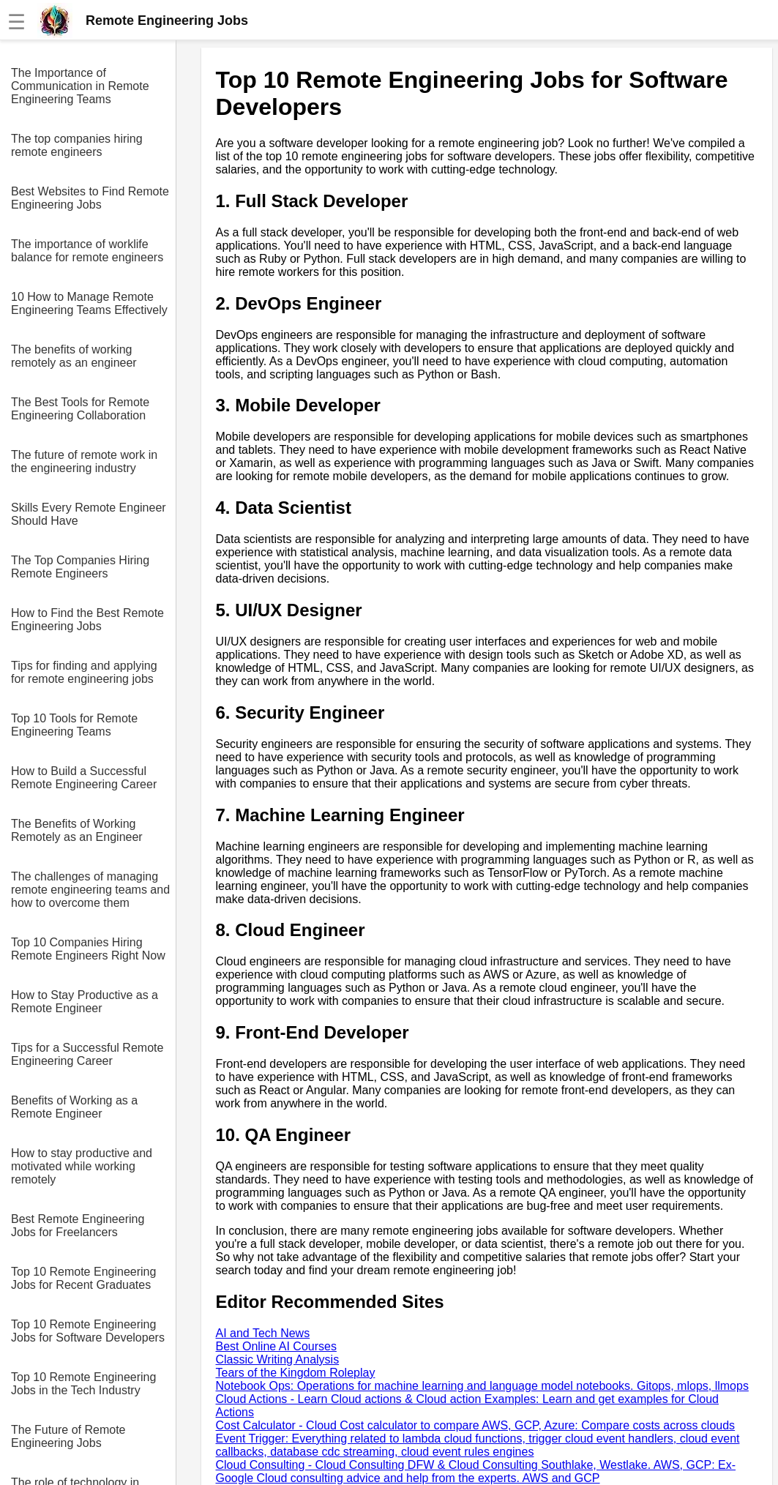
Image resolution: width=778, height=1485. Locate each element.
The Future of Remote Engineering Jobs (68, 1436)
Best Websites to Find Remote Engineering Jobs (90, 198)
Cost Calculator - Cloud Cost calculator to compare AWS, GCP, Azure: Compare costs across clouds (476, 1425)
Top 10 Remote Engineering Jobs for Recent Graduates (83, 1278)
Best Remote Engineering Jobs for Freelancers (77, 1225)
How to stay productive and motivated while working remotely (81, 1166)
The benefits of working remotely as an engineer (74, 356)
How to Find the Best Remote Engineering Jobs (87, 619)
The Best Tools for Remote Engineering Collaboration (80, 409)
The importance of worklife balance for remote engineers (87, 250)
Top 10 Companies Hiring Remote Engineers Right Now (88, 949)
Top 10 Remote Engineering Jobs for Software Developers (88, 1331)
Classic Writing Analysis (278, 1359)
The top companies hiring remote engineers (77, 145)
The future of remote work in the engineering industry (84, 461)
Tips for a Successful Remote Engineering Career (87, 1054)
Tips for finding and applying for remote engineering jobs (84, 672)
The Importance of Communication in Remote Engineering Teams (80, 86)
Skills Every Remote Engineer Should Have (88, 514)
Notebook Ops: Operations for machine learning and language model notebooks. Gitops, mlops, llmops (482, 1386)
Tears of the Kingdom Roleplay (295, 1372)
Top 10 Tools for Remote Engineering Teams (74, 725)
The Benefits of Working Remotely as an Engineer (77, 830)
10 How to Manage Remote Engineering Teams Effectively (89, 303)
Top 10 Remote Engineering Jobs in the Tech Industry (83, 1383)
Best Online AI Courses (276, 1346)
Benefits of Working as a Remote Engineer (74, 1107)
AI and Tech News (263, 1333)
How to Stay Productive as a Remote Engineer (84, 1001)
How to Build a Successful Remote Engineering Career (84, 777)
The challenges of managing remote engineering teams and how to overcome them (90, 889)
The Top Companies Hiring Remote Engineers (80, 567)
